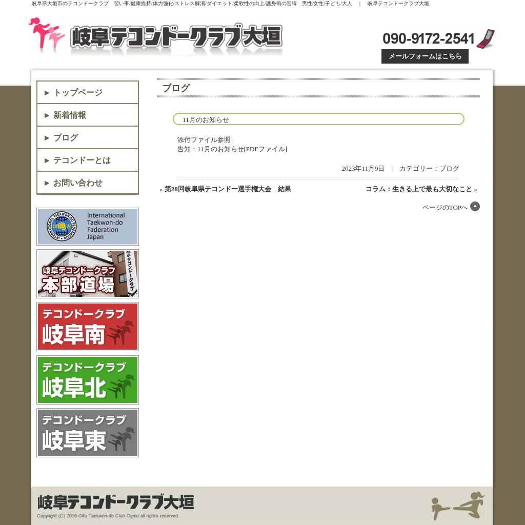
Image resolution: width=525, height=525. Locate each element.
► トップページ (73, 92)
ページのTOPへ (445, 207)
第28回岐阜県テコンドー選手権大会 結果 (228, 189)
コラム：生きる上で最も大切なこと (419, 189)
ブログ (449, 168)
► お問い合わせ (73, 182)
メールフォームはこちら (425, 56)
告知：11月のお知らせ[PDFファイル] (232, 149)
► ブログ (60, 137)
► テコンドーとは (77, 160)
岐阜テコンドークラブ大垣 (157, 36)
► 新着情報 (64, 115)
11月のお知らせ (206, 120)
